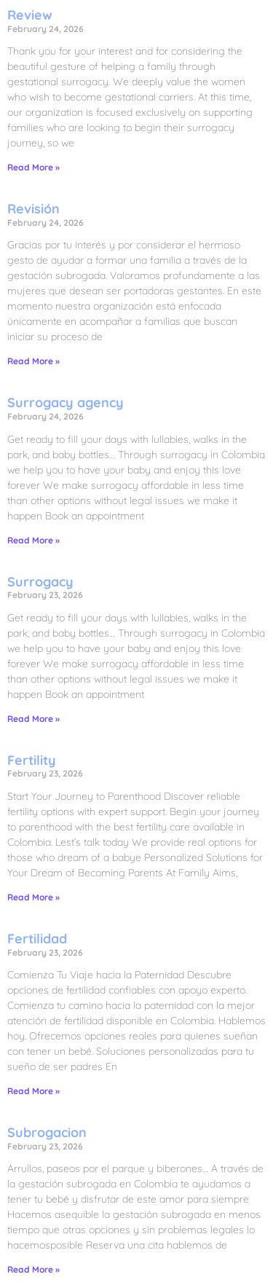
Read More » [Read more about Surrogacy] (33, 718)
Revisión (33, 208)
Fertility (31, 760)
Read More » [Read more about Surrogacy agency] (33, 540)
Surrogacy (40, 581)
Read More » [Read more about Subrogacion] (33, 1269)
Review (29, 15)
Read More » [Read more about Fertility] (33, 897)
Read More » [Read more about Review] (33, 167)
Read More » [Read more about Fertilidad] (33, 1090)
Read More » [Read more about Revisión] (33, 360)
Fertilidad (37, 938)
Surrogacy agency (65, 402)
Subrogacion (47, 1132)
